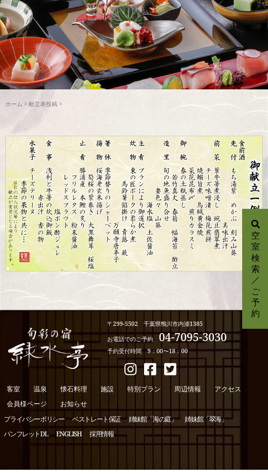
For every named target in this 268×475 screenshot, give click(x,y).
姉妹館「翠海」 (206, 418)
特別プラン (144, 388)
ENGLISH (68, 433)
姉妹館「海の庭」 (153, 418)
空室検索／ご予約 (255, 269)
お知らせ (73, 403)
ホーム (13, 104)
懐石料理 (73, 388)
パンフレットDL (26, 433)
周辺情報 (187, 388)
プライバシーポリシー (34, 418)
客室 (13, 388)
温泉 (40, 388)
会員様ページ (27, 403)
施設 (107, 388)
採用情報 (101, 433)
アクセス (227, 388)
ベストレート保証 (96, 418)
